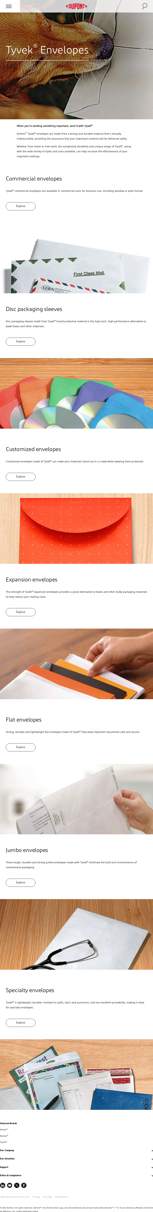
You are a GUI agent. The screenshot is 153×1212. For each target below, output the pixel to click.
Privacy (36, 1196)
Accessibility (61, 1196)
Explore (20, 206)
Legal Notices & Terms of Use (14, 1196)
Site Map (47, 1196)
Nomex (4, 1136)
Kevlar (4, 1129)
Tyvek (3, 1142)
